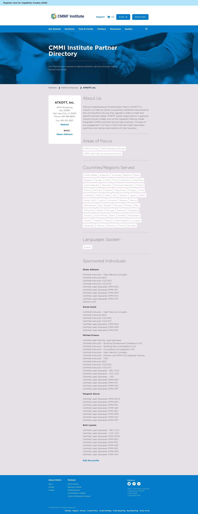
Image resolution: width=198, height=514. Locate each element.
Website (64, 124)
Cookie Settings (105, 511)
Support (100, 17)
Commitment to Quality (76, 493)
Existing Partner (74, 490)
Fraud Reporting (119, 511)
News (50, 484)
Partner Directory (69, 87)
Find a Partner (73, 484)
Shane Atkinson (65, 134)
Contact (51, 490)
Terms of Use (145, 511)
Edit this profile (91, 460)
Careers (51, 487)
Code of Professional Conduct (79, 496)
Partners (52, 87)
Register (140, 17)
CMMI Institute (67, 16)
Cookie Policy (92, 511)
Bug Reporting (132, 511)
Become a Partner (74, 487)
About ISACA (54, 480)
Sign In (123, 17)
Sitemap (68, 511)
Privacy (83, 511)
